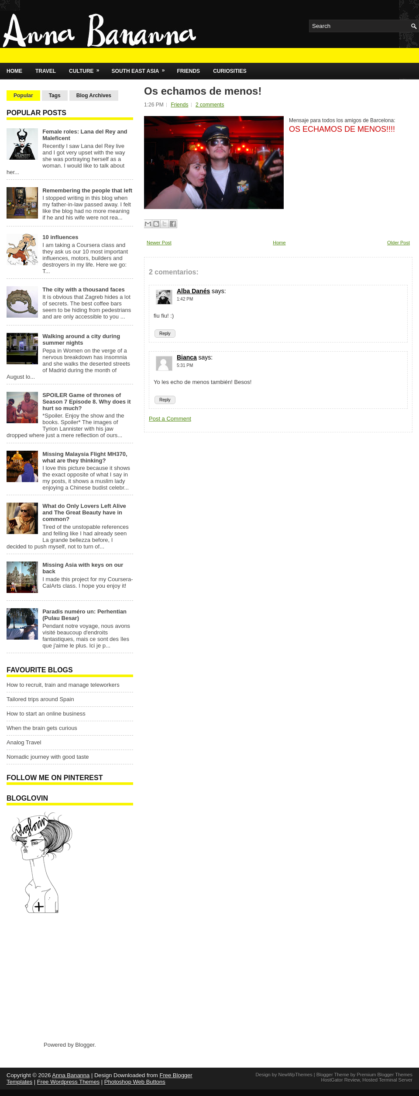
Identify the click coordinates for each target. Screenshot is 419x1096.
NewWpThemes (295, 1074)
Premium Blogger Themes (384, 1074)
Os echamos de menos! (202, 91)
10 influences (60, 237)
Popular (23, 95)
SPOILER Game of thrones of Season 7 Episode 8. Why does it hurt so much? (86, 401)
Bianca (187, 357)
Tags (55, 95)
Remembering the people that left (87, 190)
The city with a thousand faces (83, 289)
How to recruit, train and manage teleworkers (63, 685)
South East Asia (141, 68)
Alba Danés (193, 291)
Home (14, 71)
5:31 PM (185, 365)
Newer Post (159, 242)
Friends (188, 71)
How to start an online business (46, 713)
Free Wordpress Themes (68, 1082)
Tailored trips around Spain (40, 699)
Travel (45, 71)
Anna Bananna (70, 1075)
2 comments (210, 105)
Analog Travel (24, 742)
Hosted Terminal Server (387, 1079)
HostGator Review (340, 1079)
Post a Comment (170, 418)
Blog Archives (93, 95)
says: (219, 291)
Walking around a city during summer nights (81, 339)
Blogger (84, 1044)
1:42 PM (185, 299)
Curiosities (230, 71)
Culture (87, 68)
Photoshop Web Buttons (134, 1082)
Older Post (398, 242)
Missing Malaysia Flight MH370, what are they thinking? (84, 457)
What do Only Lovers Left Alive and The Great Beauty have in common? (84, 512)
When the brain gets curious (42, 728)
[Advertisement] (61, 976)
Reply (165, 333)
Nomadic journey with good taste (48, 757)
